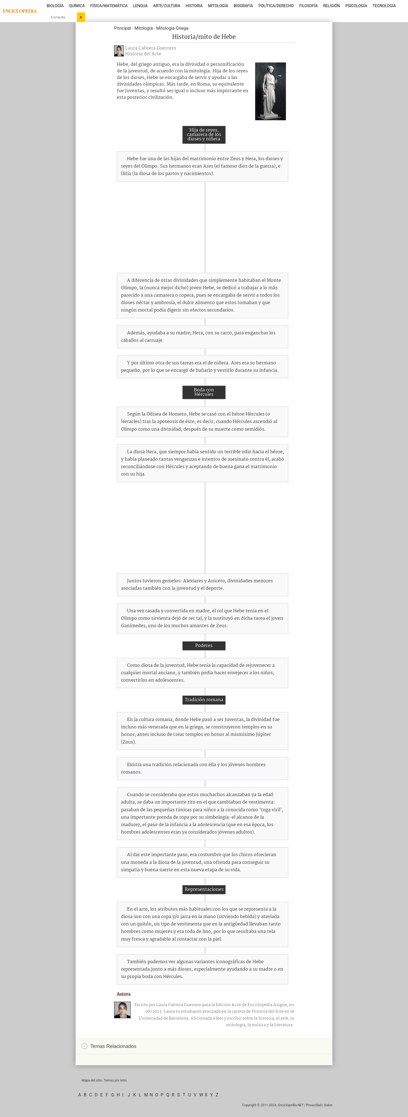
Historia (194, 6)
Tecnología (384, 6)
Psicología (356, 6)
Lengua (140, 6)
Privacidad (313, 1105)
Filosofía (308, 6)
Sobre (328, 1105)
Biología (55, 6)
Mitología (218, 6)
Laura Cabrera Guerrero (150, 48)
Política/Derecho (276, 6)
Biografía (243, 6)
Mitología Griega (172, 28)
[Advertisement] (204, 227)
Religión (331, 6)
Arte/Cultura (166, 6)
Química (77, 6)
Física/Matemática (109, 6)
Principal (122, 28)
